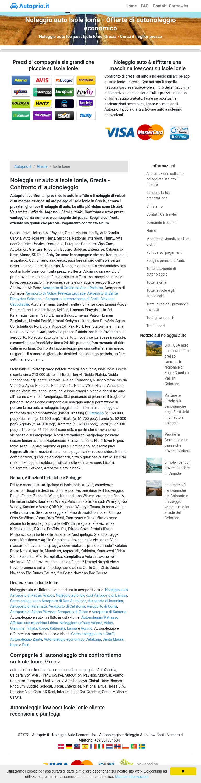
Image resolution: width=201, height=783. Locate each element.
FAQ (145, 5)
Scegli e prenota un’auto (165, 260)
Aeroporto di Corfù (102, 606)
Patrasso (96, 413)
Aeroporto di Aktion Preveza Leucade (55, 293)
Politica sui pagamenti (164, 252)
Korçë (43, 628)
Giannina (17, 628)
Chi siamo (154, 206)
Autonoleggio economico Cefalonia (72, 639)
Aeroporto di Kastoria (109, 612)
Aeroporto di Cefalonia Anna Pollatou (73, 288)
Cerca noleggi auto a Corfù (93, 634)
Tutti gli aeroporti (160, 318)
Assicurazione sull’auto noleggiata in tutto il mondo (165, 179)
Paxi (25, 645)
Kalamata (57, 628)
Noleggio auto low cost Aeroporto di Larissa (91, 595)
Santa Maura (113, 639)
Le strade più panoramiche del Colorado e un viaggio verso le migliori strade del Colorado (177, 501)
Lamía (72, 628)
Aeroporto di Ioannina (105, 601)
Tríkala (31, 628)
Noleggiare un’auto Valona (81, 623)
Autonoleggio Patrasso (100, 617)
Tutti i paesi (155, 326)
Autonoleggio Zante (26, 639)
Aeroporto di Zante (72, 612)
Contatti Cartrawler (170, 5)
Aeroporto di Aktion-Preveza (33, 612)
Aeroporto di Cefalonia (67, 606)
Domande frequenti (161, 222)
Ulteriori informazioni (131, 777)
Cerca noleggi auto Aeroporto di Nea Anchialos (48, 601)
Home (131, 5)
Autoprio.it (29, 6)
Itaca (14, 645)
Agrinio (86, 628)
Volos (108, 623)
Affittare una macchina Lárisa (34, 623)
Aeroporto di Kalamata (28, 606)
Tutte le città (156, 282)
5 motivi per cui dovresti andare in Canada (177, 468)
